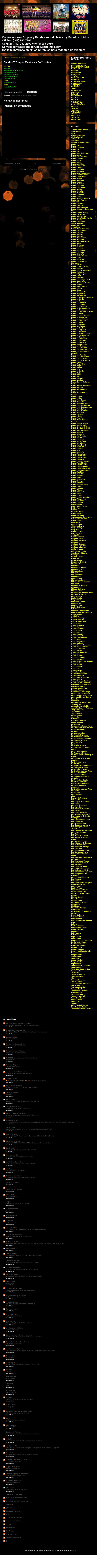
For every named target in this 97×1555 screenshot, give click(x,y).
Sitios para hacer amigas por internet (19, 1411)
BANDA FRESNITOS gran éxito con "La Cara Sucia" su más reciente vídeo (29, 1129)
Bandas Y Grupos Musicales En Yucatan (23, 95)
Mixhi (7, 1514)
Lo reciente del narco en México (17, 1501)
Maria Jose (9, 1439)
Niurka (8, 1418)
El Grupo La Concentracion (15, 1030)
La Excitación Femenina (14, 1518)
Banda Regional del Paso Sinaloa (17, 1342)
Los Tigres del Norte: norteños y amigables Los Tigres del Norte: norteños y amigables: (32, 1448)
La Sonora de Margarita (14, 1288)
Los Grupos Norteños (12, 1330)
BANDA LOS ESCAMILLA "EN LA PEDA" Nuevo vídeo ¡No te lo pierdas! (28, 1143)
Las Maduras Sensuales (14, 1162)
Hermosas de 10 (11, 1248)
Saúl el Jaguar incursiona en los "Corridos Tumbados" (22, 1025)
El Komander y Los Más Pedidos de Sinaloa (19, 1323)
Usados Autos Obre (12, 1155)
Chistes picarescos (12, 1260)
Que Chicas (10, 1148)
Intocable (9, 1370)
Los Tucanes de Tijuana (14, 1349)
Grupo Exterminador (13, 1467)
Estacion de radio (12, 1209)
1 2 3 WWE (9, 1383)
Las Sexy (9, 1169)
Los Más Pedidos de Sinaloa (14, 1316)
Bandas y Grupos (12, 1065)
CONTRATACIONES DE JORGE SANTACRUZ (20, 1304)
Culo (7, 1222)
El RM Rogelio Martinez (14, 1480)
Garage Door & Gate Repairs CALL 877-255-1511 (21, 1150)
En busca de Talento (13, 1432)
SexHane (9, 1094)
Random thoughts (12, 1309)
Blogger (73, 1550)
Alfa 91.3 (8, 1210)
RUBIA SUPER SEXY (12, 1196)
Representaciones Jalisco (15, 1051)
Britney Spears (11, 1376)
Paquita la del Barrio (13, 1120)
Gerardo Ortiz (10, 1453)
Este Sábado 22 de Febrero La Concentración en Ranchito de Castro (27, 1032)
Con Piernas (10, 1531)
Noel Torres (10, 1487)
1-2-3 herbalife (11, 1425)
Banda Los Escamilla (13, 1141)
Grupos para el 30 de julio (14, 1190)
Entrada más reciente (12, 163)
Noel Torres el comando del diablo (16, 1489)
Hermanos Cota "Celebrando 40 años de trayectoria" (22, 1269)
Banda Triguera (11, 1099)
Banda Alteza (10, 1060)
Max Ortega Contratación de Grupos (18, 1023)
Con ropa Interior (12, 1092)
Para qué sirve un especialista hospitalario (19, 1236)
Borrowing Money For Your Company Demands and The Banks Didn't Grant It (30, 1136)
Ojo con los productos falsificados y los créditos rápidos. (23, 1262)
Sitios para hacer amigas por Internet (17, 1413)
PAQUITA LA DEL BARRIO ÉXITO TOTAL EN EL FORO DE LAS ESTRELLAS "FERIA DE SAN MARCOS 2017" (40, 1122)
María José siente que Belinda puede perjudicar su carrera (24, 1441)
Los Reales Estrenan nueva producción (18, 1108)
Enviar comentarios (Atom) (38, 169)
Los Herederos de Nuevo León (16, 1295)
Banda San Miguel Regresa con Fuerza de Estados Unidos (24, 1276)
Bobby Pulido (10, 1281)
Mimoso (8, 1188)
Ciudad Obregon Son (13, 1106)
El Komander (10, 1321)
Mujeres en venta (12, 1241)
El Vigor (8, 1524)
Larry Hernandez (11, 1314)
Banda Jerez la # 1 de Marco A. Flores (19, 1335)
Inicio (36, 163)
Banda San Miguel (12, 1274)
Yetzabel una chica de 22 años (16, 1498)
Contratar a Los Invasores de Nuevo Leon (19, 1073)
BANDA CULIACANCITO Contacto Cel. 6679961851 (22, 1087)
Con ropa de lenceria (13, 1183)
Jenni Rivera (10, 1504)
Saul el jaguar (10, 1363)
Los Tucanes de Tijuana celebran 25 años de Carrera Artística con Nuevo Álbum (30, 1350)
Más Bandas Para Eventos (14, 1343)
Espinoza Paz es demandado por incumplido (19, 1399)
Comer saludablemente (13, 1427)
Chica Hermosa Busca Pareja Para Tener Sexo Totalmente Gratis (26, 1229)
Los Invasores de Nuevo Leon (16, 1072)
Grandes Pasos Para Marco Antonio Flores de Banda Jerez (24, 1337)
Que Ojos (9, 1508)
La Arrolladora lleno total (13, 1461)
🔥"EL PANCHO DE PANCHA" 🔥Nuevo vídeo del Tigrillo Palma (26, 1080)
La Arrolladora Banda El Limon (16, 1460)
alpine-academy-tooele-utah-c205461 (17, 1203)
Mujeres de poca (11, 1134)
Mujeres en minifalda (13, 1521)
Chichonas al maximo (13, 1176)
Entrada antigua (58, 163)
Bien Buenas (10, 1527)
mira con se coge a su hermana (15, 1170)
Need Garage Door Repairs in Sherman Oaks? (20, 1164)
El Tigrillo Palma (11, 1079)
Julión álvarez (10, 1406)
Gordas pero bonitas (13, 1511)
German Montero (11, 1253)
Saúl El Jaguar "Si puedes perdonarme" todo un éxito (22, 1364)
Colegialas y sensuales (14, 1494)
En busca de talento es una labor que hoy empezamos (22, 1434)
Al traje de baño (11, 1215)
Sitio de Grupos (11, 1037)
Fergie (8, 1202)
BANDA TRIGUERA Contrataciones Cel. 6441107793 (22, 1101)
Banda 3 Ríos (10, 1357)
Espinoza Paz (10, 1397)
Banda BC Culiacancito (14, 1085)
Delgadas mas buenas (13, 1537)
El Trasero (9, 1221)
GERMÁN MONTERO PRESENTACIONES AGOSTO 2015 (24, 1255)
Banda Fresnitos (11, 1127)
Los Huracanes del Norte (14, 1328)
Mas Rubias (10, 1195)
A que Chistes (10, 1390)
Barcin (54, 1550)
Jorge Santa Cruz (12, 1302)
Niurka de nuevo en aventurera (15, 1420)
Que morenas (10, 1541)
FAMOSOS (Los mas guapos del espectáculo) (21, 1058)
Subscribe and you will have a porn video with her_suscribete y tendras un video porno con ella (35, 1243)
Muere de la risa (11, 1392)
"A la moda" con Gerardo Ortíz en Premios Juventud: (22, 1454)
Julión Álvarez (11, 1404)
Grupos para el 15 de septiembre (16, 1046)
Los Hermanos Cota (13, 1267)
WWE (7, 1385)
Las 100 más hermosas (14, 1234)
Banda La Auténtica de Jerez (16, 1113)
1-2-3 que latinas (11, 1227)
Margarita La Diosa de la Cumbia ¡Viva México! (20, 1290)
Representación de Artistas (15, 1044)
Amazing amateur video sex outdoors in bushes (20, 1177)
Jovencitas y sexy (12, 1534)
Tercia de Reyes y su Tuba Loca (17, 1474)
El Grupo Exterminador (13, 1468)
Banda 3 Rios (10, 1356)
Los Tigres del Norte (13, 1446)
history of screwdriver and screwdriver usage (19, 1157)
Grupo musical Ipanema (13, 1039)
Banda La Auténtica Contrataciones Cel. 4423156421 (22, 1115)
